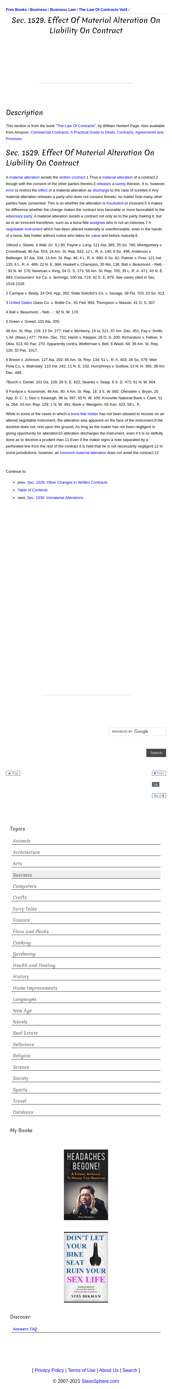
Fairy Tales (25, 909)
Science (21, 1067)
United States (20, 302)
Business (22, 875)
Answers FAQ (25, 1329)
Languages (25, 999)
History (21, 977)
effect (43, 190)
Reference (23, 1045)
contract (78, 177)
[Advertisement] (86, 68)
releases (104, 184)
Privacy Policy (49, 1370)
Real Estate (25, 1033)
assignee (97, 222)
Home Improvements (35, 988)
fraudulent (115, 203)
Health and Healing (34, 965)
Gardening (24, 954)
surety (120, 184)
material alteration (24, 177)
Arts (17, 864)
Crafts (20, 897)
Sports (20, 1090)
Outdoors (23, 1112)
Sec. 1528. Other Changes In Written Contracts (67, 482)
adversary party (19, 216)
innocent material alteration (83, 452)
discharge (101, 190)
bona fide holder (84, 414)
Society (21, 1078)
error (10, 190)
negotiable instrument (24, 229)
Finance (21, 920)
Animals (21, 841)
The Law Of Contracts (75, 126)
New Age (22, 1011)
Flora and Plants (31, 932)
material (109, 177)
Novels (20, 1022)
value (95, 235)
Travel (19, 1101)
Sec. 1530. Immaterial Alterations (55, 497)
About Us (109, 1370)
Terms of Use (81, 1370)
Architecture (26, 852)
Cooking (22, 943)
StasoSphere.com (100, 1381)
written (64, 177)
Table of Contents (32, 490)
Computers (25, 886)
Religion (21, 1056)
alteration (125, 177)
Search (129, 1370)
